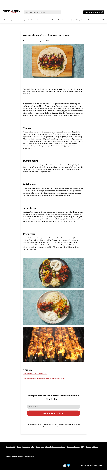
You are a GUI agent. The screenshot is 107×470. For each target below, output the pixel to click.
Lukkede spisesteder (18, 456)
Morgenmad (25, 20)
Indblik (8, 456)
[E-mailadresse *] (53, 407)
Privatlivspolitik (10, 447)
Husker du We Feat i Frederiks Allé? (35, 374)
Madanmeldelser (93, 20)
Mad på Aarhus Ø (81, 20)
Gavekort (39, 20)
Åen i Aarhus (103, 20)
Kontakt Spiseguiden (28, 447)
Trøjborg (71, 20)
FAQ (82, 447)
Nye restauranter (15, 20)
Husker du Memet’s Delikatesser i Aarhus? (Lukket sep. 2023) (43, 379)
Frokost (33, 20)
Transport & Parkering (73, 447)
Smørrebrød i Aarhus (50, 20)
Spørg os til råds (29, 456)
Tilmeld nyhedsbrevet (92, 447)
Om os (19, 447)
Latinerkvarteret (62, 20)
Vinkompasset (40, 447)
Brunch (6, 20)
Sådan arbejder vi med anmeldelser (55, 447)
